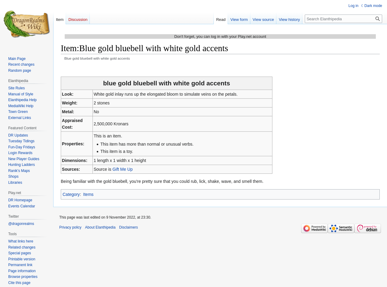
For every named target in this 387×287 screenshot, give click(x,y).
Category (71, 194)
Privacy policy (70, 227)
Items (88, 194)
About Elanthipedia (100, 227)
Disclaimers (128, 227)
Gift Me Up (122, 169)
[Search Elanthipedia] (343, 19)
